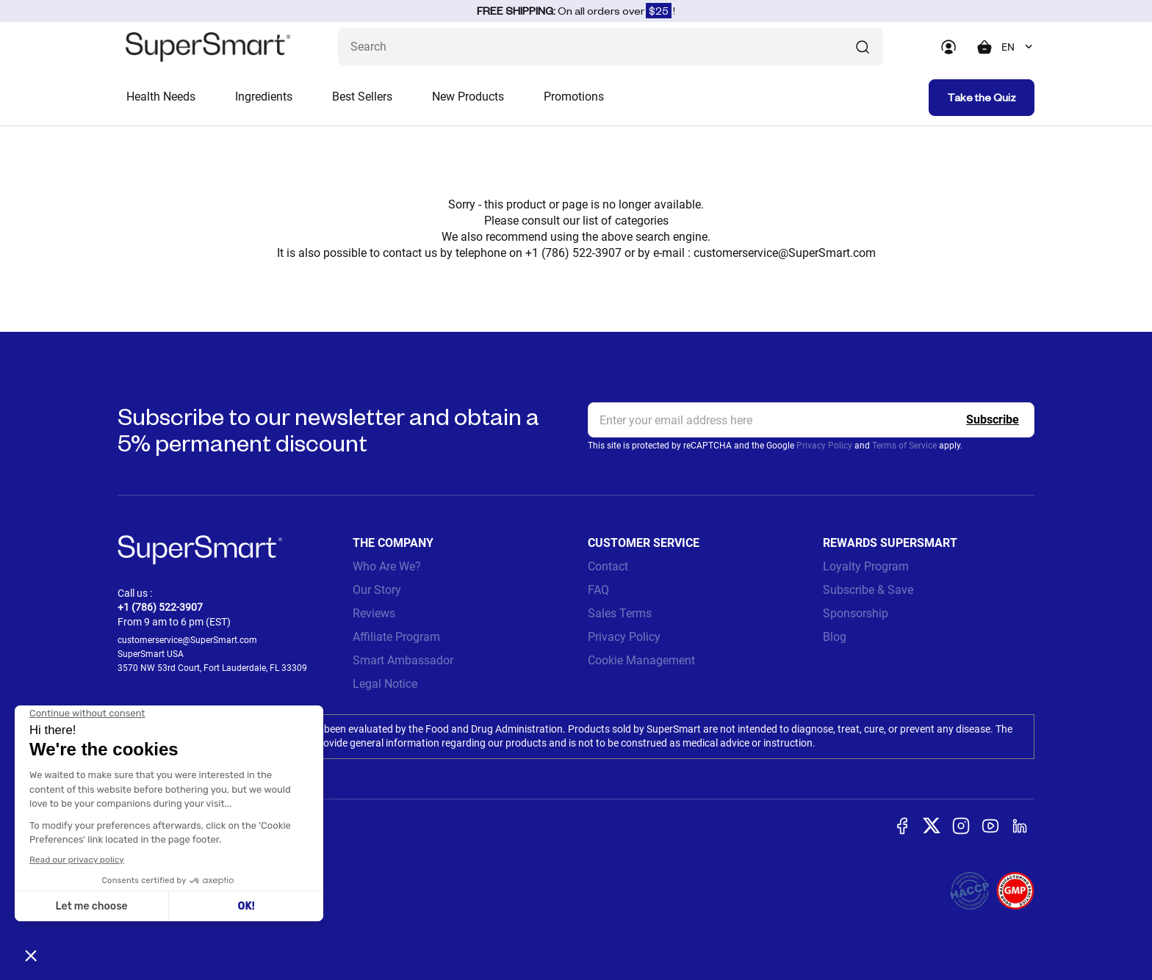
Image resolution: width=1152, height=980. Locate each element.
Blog (834, 637)
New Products (468, 97)
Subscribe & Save (868, 590)
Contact (608, 566)
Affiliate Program (396, 637)
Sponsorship (855, 613)
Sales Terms (620, 613)
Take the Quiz (981, 97)
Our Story (377, 590)
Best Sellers (362, 97)
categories (642, 221)
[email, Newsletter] (811, 420)
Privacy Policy (824, 445)
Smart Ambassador (403, 660)
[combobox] (1017, 47)
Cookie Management (641, 660)
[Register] (992, 420)
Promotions (574, 97)
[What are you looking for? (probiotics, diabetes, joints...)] (610, 46)
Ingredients (263, 97)
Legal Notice (385, 684)
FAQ (598, 590)
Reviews (374, 613)
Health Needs (160, 97)
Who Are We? (387, 566)
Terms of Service (904, 445)
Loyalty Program (866, 566)
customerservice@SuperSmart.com (785, 253)
